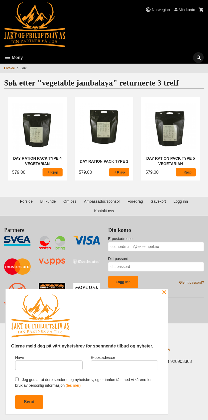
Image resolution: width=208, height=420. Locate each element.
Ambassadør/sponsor (102, 201)
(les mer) (73, 385)
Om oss (69, 201)
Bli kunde (48, 201)
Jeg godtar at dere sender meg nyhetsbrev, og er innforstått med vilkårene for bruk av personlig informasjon (83, 383)
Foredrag (135, 201)
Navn (49, 362)
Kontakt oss (104, 211)
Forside (9, 68)
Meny (13, 57)
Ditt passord (118, 259)
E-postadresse (120, 239)
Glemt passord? (191, 282)
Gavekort (158, 201)
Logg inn (180, 201)
